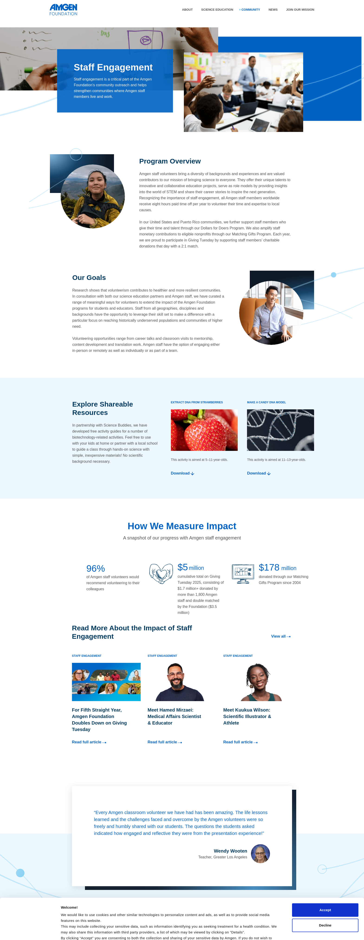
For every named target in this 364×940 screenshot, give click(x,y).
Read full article (90, 742)
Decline (325, 890)
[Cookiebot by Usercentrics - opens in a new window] (30, 930)
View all (281, 636)
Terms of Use (162, 920)
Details (66, 931)
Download (180, 473)
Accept (325, 875)
